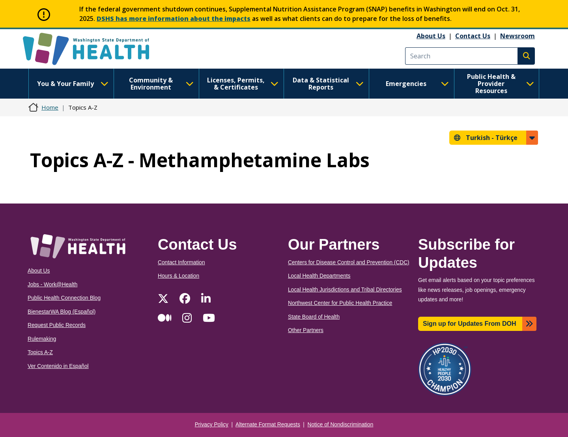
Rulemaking (42, 339)
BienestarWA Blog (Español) (61, 312)
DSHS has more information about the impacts (173, 18)
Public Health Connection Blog (64, 298)
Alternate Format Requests (267, 425)
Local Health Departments (319, 276)
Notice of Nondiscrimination (341, 425)
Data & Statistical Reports (328, 84)
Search (526, 56)
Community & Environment (161, 84)
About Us (431, 36)
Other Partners (305, 330)
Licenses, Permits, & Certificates (242, 84)
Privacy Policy (211, 425)
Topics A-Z (40, 352)
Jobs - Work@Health (52, 285)
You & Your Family (72, 83)
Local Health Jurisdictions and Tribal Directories (345, 290)
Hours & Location (178, 276)
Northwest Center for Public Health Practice (340, 303)
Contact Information (181, 262)
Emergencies (417, 83)
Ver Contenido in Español (58, 366)
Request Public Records (57, 325)
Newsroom (517, 36)
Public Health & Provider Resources (500, 83)
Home (49, 107)
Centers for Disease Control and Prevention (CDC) (348, 262)
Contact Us (472, 36)
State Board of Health (314, 317)
